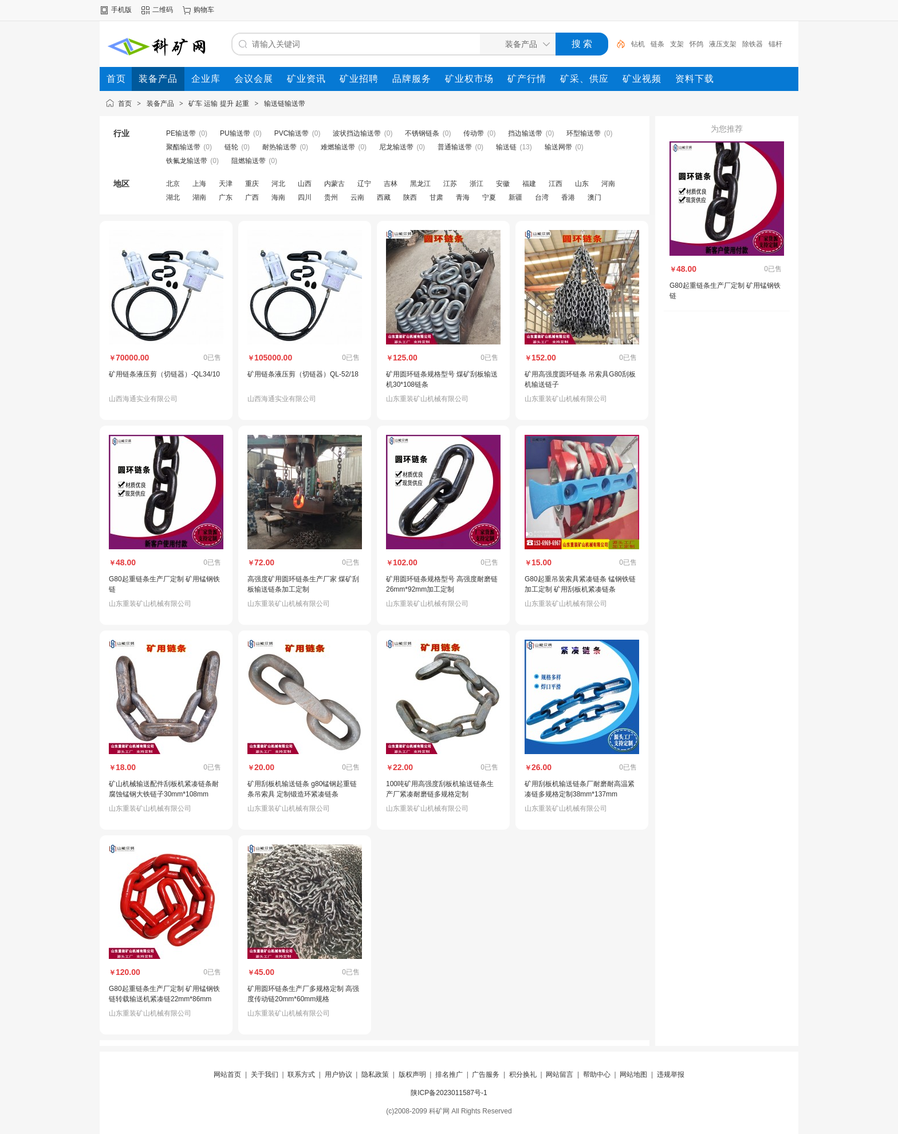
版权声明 (412, 1074)
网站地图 (633, 1074)
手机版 (121, 10)
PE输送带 (181, 133)
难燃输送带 (338, 147)
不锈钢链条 (422, 133)
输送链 (506, 147)
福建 (529, 184)
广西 (252, 197)
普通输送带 (455, 147)
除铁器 (752, 44)
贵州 (331, 197)
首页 (125, 104)
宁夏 (489, 197)
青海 (463, 197)
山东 (582, 184)
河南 (608, 184)
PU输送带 (235, 133)
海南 (278, 197)
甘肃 (436, 197)
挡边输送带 (525, 133)
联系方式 (301, 1074)
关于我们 (264, 1074)
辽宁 (364, 184)
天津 (226, 184)
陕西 (410, 197)
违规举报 (670, 1074)
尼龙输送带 (396, 147)
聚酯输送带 (183, 147)
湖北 (173, 197)
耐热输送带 (279, 147)
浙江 (476, 184)
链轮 (231, 147)
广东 (226, 197)
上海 (199, 184)
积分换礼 (523, 1074)
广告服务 (485, 1074)
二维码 (162, 10)
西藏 (384, 197)
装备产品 (160, 104)
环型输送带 (583, 133)
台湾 (542, 197)
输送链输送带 (284, 104)
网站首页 (227, 1074)
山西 (305, 184)
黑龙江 (420, 184)
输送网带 (558, 147)
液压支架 (722, 44)
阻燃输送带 (248, 161)
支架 (677, 44)
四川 (305, 197)
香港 (568, 197)
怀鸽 (696, 44)
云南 (357, 197)
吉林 (390, 184)
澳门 (594, 197)
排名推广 (449, 1074)
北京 (173, 184)
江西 (555, 184)
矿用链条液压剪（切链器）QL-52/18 (303, 374)
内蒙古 (334, 184)
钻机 (638, 44)
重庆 (252, 184)
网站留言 (559, 1074)
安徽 (503, 184)
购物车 (204, 10)
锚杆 (775, 44)
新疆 (515, 197)
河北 (278, 184)
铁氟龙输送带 (186, 161)
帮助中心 (597, 1074)
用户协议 (338, 1074)
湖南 (199, 197)
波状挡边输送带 (357, 133)
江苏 (450, 184)
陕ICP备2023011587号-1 (449, 1093)
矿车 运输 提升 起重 (218, 104)
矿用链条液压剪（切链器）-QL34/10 (164, 374)
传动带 (473, 133)
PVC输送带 (291, 133)
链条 (657, 44)
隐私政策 (375, 1074)
